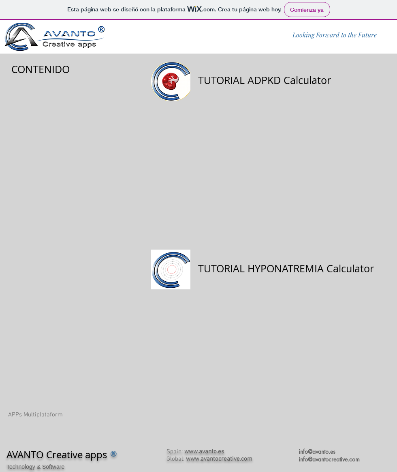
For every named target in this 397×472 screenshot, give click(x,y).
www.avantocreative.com (219, 459)
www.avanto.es (204, 451)
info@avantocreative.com (329, 459)
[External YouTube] (267, 170)
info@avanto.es (317, 451)
